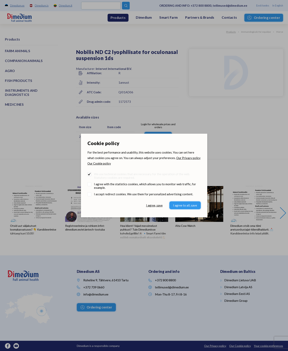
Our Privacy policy (188, 158)
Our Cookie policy (99, 163)
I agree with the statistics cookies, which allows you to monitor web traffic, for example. (145, 185)
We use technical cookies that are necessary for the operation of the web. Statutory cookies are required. (142, 175)
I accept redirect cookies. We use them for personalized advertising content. (143, 194)
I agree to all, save (185, 205)
